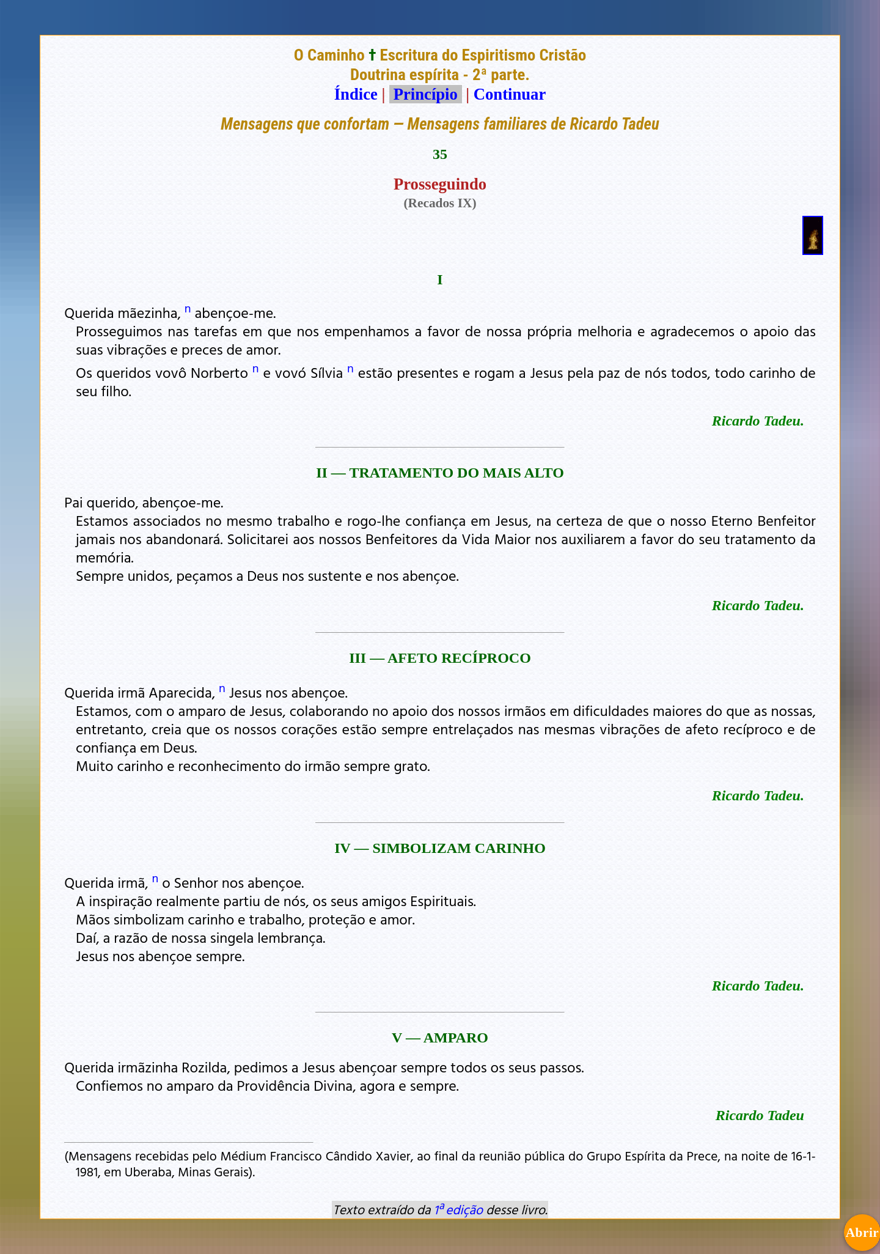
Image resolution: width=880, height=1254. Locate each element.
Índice (356, 94)
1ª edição (458, 1209)
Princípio (425, 94)
